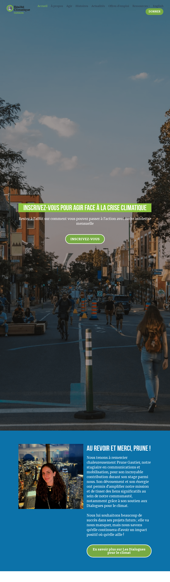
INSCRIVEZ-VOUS (85, 239)
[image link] (17, 9)
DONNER (154, 11)
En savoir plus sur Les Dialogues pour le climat (119, 551)
